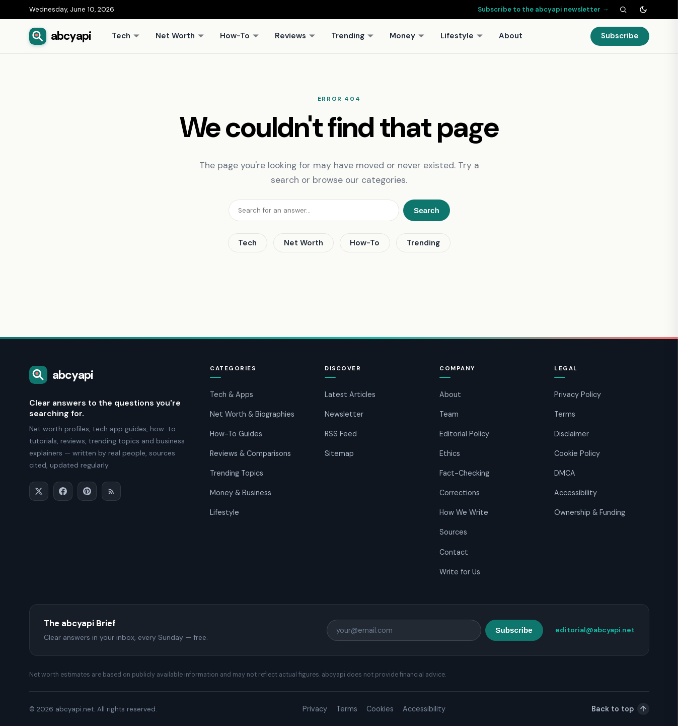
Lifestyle (461, 36)
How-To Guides (236, 433)
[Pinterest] (87, 491)
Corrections (459, 492)
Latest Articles (350, 394)
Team (449, 414)
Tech (126, 36)
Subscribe (620, 36)
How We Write (463, 512)
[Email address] (404, 630)
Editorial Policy (464, 433)
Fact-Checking (464, 473)
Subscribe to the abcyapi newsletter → (543, 9)
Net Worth (180, 36)
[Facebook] (62, 491)
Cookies (380, 708)
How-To (239, 36)
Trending (352, 36)
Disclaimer (571, 433)
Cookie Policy (577, 453)
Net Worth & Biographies (252, 414)
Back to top (620, 709)
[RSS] (111, 491)
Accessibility (575, 492)
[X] (38, 491)
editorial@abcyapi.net (595, 629)
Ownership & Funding (589, 512)
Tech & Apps (231, 394)
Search (426, 210)
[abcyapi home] (60, 36)
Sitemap (339, 453)
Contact (453, 552)
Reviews (295, 36)
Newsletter (344, 414)
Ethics (449, 453)
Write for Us (459, 571)
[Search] (623, 10)
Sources (453, 532)
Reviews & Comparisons (250, 453)
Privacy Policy (577, 394)
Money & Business (240, 492)
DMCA (564, 473)
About (510, 36)
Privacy (315, 708)
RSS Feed (341, 433)
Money (407, 36)
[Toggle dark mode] (643, 10)
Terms (564, 414)
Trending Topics (236, 473)
